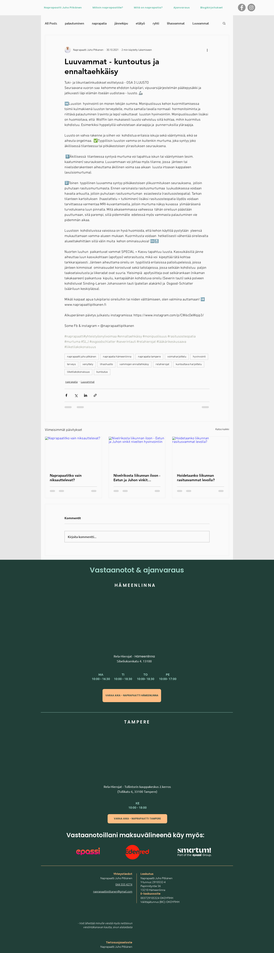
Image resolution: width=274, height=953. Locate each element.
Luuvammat (200, 23)
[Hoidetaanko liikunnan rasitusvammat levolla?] (200, 452)
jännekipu (121, 23)
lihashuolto (106, 364)
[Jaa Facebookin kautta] (66, 395)
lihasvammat (176, 23)
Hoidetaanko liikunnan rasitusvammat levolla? (196, 477)
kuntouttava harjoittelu (189, 364)
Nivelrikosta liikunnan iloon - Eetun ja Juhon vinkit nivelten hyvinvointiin (136, 477)
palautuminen (74, 23)
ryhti (156, 23)
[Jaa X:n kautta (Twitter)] (76, 395)
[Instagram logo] (251, 7)
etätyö (140, 23)
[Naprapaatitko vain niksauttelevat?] (73, 452)
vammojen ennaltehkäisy (134, 364)
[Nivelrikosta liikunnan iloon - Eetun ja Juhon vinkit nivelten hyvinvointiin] (137, 452)
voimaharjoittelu (176, 356)
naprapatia (99, 23)
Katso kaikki (222, 429)
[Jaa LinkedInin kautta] (85, 395)
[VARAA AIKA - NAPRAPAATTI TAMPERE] (137, 818)
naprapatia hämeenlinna (117, 356)
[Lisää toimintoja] (207, 50)
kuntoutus (102, 372)
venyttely (88, 364)
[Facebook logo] (242, 7)
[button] (224, 23)
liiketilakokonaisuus (78, 372)
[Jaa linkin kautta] (95, 395)
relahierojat (162, 364)
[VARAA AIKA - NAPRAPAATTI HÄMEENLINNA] (132, 695)
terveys (71, 364)
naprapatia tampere (149, 356)
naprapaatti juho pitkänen (81, 356)
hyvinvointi (199, 356)
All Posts (51, 23)
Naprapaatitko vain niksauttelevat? (66, 477)
